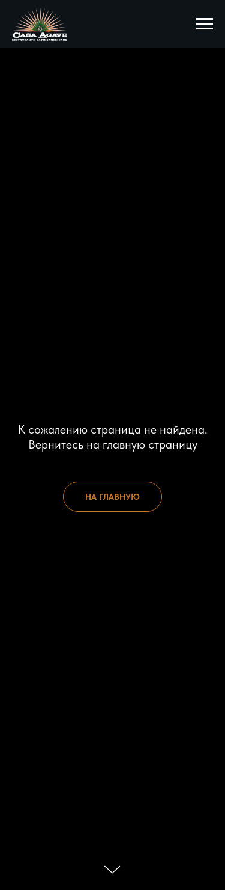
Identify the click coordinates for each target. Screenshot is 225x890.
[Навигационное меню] (204, 24)
